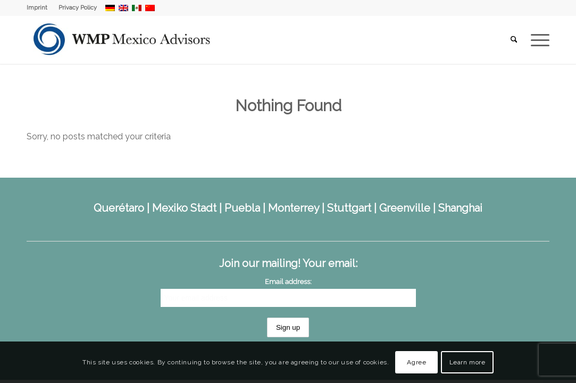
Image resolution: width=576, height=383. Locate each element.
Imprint (37, 7)
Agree (416, 362)
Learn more (467, 362)
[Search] (514, 40)
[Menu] (536, 40)
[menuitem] (40, 8)
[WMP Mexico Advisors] (123, 40)
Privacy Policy (78, 7)
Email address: (288, 282)
